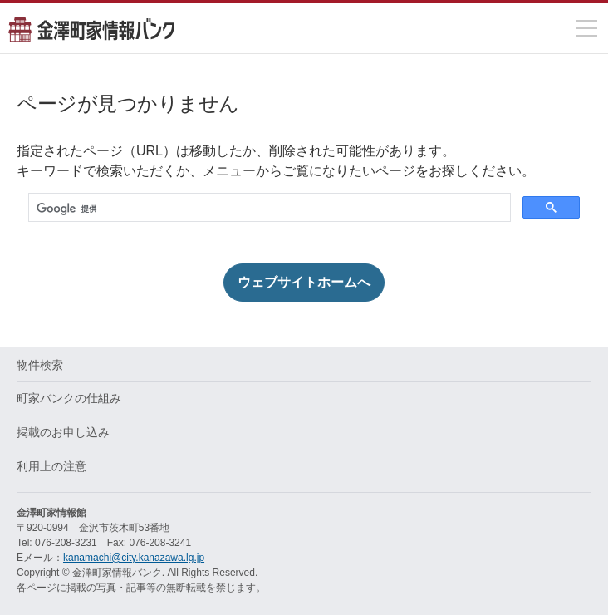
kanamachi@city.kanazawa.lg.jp (133, 557)
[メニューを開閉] (586, 28)
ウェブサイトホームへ (304, 282)
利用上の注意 (51, 466)
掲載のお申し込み (63, 432)
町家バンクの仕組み (69, 398)
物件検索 (40, 364)
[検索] (268, 208)
